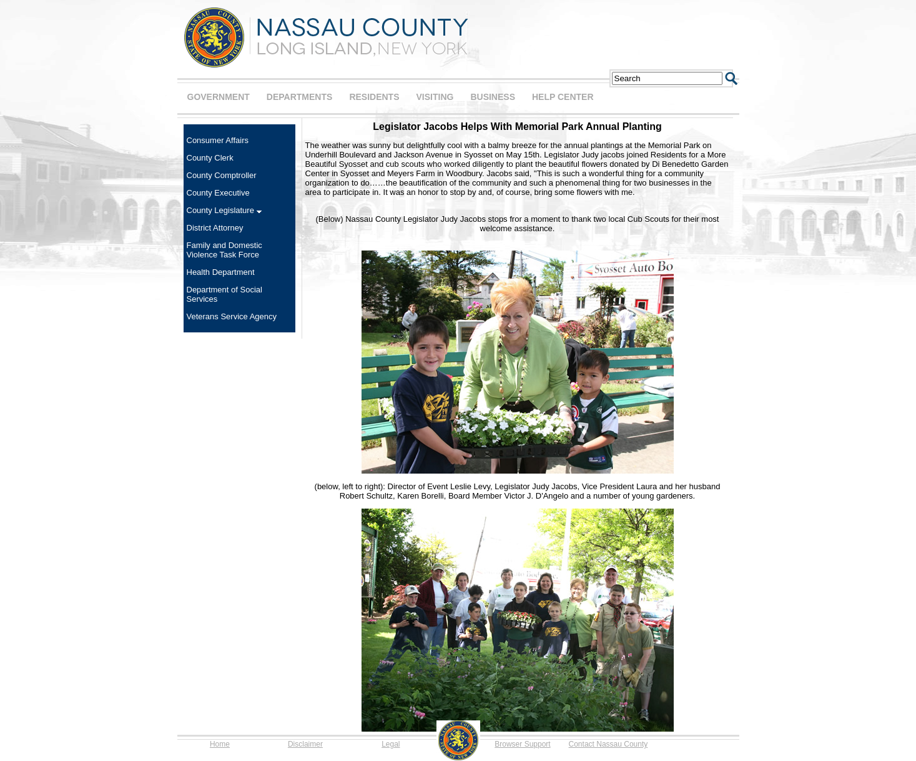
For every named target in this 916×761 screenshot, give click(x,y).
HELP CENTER (563, 97)
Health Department (221, 272)
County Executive (218, 192)
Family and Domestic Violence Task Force (224, 250)
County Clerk (210, 157)
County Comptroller (222, 175)
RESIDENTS (374, 97)
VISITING (435, 97)
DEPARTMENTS (300, 97)
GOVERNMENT (218, 97)
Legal (391, 744)
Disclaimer (305, 744)
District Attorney (215, 227)
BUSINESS (492, 97)
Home (220, 744)
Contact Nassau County (608, 744)
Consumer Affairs (218, 140)
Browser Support (522, 744)
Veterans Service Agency (232, 316)
